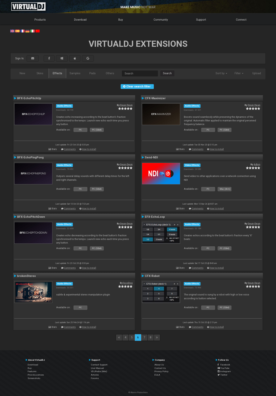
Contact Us (160, 368)
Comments (70, 149)
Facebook (224, 364)
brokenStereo (26, 276)
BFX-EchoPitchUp (29, 98)
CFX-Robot (152, 276)
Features (32, 371)
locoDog (127, 283)
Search (167, 73)
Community (161, 19)
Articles (95, 374)
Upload (256, 73)
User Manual (97, 368)
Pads (92, 73)
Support (201, 19)
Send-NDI (151, 157)
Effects (57, 73)
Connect (241, 19)
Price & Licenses (36, 374)
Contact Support (99, 364)
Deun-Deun (126, 105)
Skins (40, 73)
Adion (257, 164)
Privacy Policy (161, 371)
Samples (75, 73)
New (22, 73)
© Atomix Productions (138, 392)
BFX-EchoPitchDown (31, 217)
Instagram (224, 371)
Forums (95, 378)
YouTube (223, 368)
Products (40, 19)
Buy (120, 19)
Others (110, 73)
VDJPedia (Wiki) (99, 371)
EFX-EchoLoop (155, 217)
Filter (239, 73)
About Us (159, 364)
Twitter (222, 374)
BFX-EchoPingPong (30, 157)
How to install (89, 149)
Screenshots (34, 378)
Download (80, 19)
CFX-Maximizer (155, 98)
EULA (157, 374)
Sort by (221, 73)
